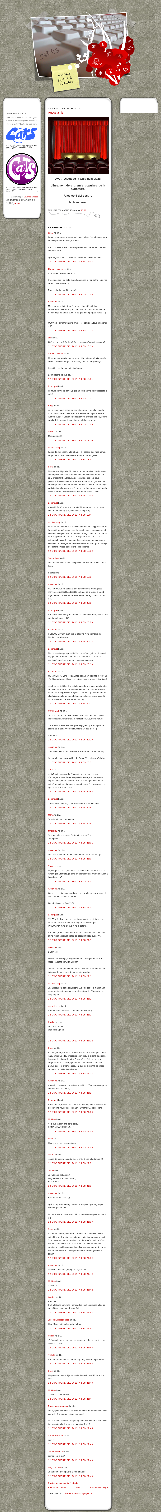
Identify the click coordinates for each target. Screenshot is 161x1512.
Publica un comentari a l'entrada (63, 1483)
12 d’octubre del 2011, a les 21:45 (70, 1428)
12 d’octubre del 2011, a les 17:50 (70, 440)
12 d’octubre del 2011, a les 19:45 (70, 515)
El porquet (53, 386)
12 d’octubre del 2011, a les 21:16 (70, 999)
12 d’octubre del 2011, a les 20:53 (70, 791)
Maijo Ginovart (55, 1467)
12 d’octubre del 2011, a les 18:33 (70, 459)
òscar (50, 233)
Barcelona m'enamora (58, 1406)
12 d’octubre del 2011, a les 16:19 (70, 346)
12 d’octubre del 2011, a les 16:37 (70, 398)
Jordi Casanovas (56, 1451)
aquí (17, 203)
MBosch (52, 947)
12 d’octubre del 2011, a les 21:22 (70, 1041)
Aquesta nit (55, 112)
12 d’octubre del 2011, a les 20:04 (70, 603)
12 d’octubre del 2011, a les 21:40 (70, 1274)
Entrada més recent (57, 1487)
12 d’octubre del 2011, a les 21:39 (70, 1222)
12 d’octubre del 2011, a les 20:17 (70, 703)
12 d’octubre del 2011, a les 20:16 (70, 664)
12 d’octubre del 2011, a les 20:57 (70, 807)
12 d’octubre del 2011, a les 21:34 (70, 1186)
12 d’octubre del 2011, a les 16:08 (70, 294)
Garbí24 (52, 1154)
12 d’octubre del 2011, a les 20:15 (70, 641)
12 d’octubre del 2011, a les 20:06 (70, 622)
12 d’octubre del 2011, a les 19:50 (70, 551)
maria (50, 1138)
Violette (51, 1355)
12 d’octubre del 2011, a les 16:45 (70, 424)
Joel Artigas (53, 558)
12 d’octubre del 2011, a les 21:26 (70, 1112)
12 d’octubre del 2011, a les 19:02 (70, 495)
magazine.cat (54, 1006)
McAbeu (52, 1119)
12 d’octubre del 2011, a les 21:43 (70, 1347)
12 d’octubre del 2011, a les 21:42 (70, 1290)
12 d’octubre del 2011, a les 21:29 (70, 1147)
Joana (51, 1170)
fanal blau (52, 831)
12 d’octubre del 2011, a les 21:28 (70, 1131)
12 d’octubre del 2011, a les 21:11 (70, 940)
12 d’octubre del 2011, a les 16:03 (70, 261)
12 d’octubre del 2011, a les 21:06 (70, 859)
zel (49, 338)
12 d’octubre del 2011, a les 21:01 (70, 843)
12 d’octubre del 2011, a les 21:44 (70, 1399)
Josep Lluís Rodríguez (58, 1320)
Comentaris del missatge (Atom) (77, 1493)
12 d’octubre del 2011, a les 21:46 (70, 1444)
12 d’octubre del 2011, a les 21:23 (70, 1073)
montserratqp (54, 447)
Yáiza (50, 769)
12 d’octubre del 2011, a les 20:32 (70, 762)
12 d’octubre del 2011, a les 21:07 (70, 881)
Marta (50, 815)
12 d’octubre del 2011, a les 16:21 (70, 379)
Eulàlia (51, 1022)
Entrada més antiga (99, 1487)
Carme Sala (53, 711)
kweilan (51, 431)
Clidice (51, 1336)
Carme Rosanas (55, 269)
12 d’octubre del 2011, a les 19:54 (70, 577)
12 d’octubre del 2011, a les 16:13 (70, 330)
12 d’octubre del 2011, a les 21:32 (70, 1163)
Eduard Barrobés (31, 197)
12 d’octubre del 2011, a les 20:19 (70, 739)
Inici (78, 1487)
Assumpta (52, 301)
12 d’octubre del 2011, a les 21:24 (70, 1093)
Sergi (50, 405)
